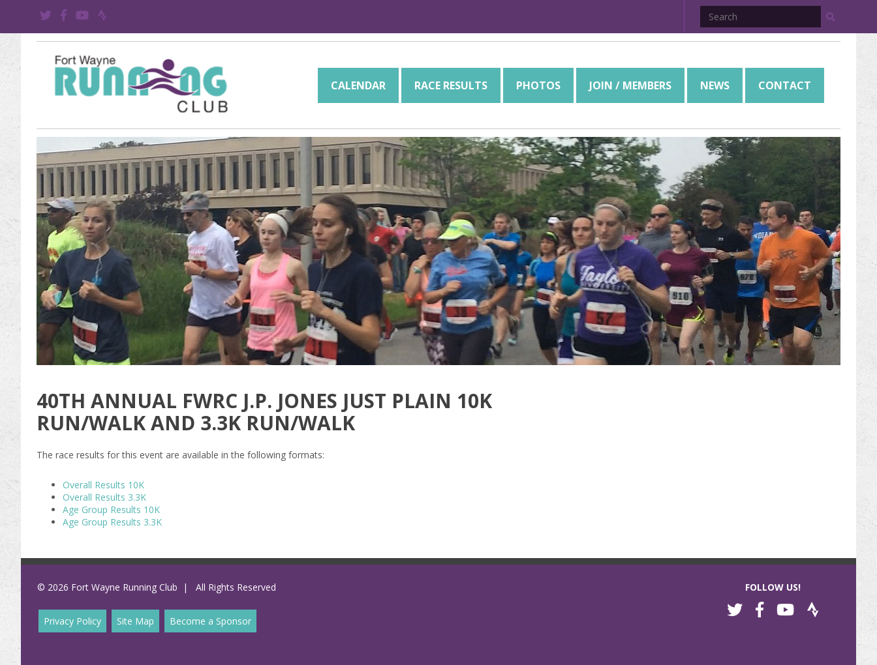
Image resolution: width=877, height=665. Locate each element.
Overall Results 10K (103, 485)
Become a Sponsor (210, 621)
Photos (538, 85)
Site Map (135, 621)
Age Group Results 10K (111, 509)
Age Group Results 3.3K (112, 522)
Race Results (450, 85)
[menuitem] (358, 85)
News (715, 85)
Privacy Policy (72, 621)
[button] (830, 17)
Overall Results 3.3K (104, 497)
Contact (784, 85)
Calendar (358, 85)
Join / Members (630, 85)
